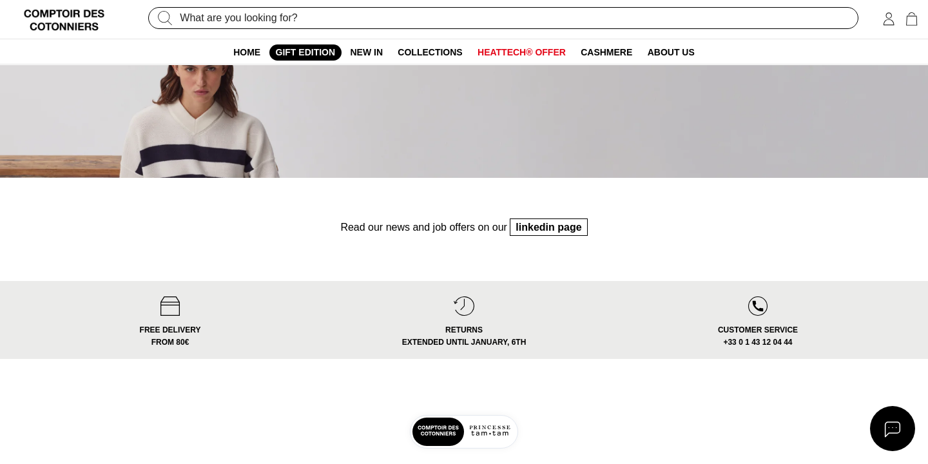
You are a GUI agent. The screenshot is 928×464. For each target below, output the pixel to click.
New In (366, 52)
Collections (430, 52)
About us (671, 52)
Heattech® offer (522, 52)
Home (246, 52)
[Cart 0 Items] (911, 19)
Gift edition (306, 52)
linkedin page (548, 253)
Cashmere (606, 52)
